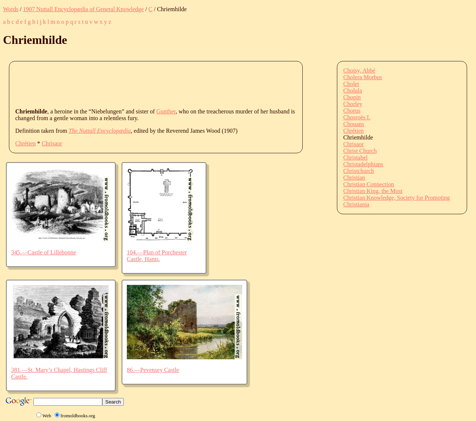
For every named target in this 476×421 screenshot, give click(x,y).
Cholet (351, 84)
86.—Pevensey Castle (153, 370)
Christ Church (360, 151)
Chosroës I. (356, 117)
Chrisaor (52, 143)
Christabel (355, 157)
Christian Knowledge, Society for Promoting (396, 198)
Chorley (353, 104)
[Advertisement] (150, 84)
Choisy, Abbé (359, 70)
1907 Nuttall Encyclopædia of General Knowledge (83, 9)
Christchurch (358, 171)
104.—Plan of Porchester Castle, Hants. (157, 255)
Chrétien (25, 143)
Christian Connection (368, 184)
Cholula (352, 90)
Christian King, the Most (372, 191)
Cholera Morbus (362, 77)
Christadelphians (363, 164)
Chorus (351, 110)
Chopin (352, 97)
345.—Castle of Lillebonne (43, 252)
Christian (354, 177)
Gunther (166, 111)
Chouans (353, 124)
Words (10, 9)
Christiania (356, 204)
